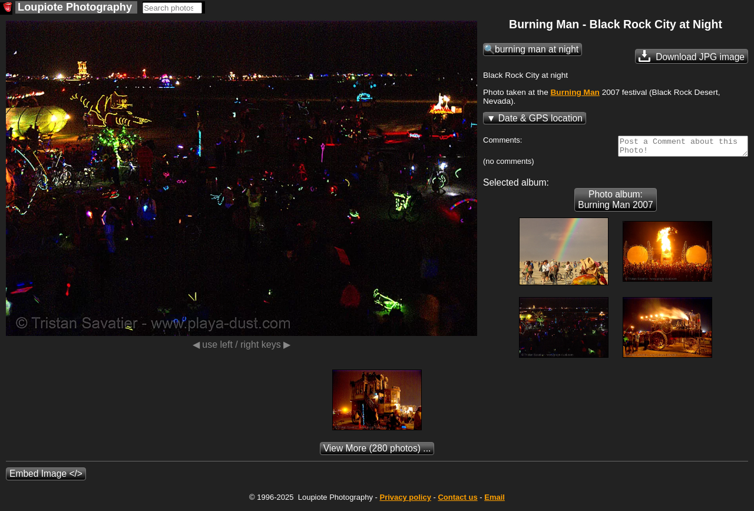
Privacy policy (405, 500)
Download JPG (692, 56)
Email (494, 500)
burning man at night (536, 49)
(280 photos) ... (377, 452)
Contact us (457, 500)
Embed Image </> (45, 477)
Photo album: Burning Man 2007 (615, 203)
